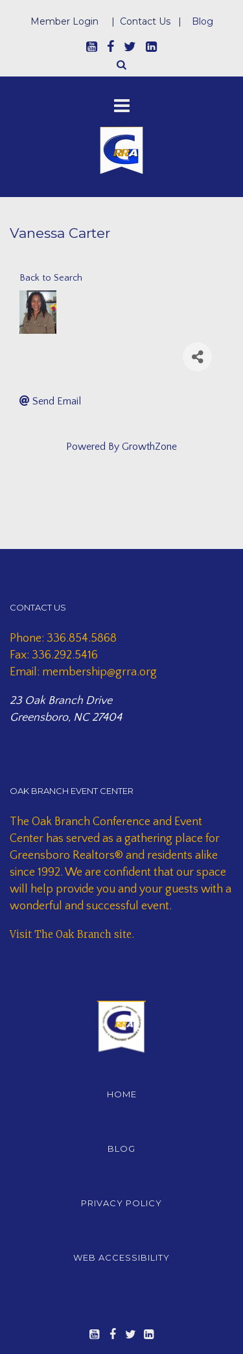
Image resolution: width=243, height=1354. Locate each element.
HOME (122, 1094)
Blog (202, 21)
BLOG (121, 1148)
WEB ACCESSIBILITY (121, 1257)
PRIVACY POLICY (121, 1203)
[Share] (197, 356)
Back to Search (50, 278)
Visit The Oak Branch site (71, 934)
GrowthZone (149, 446)
